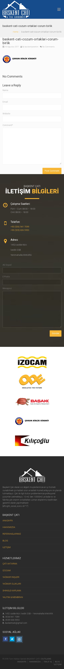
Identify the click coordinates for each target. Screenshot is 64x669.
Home (15, 31)
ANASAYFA (8, 520)
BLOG (5, 541)
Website (6, 113)
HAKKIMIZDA (9, 527)
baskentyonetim (31, 47)
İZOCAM (7, 570)
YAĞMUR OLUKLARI (12, 584)
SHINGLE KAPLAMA (12, 590)
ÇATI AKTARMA (10, 564)
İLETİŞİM (7, 547)
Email (5, 102)
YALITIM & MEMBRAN (13, 597)
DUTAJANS (46, 659)
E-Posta (6, 276)
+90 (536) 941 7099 (20, 226)
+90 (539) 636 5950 (20, 230)
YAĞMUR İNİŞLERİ (11, 577)
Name (5, 90)
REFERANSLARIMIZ (12, 534)
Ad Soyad (7, 265)
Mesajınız (7, 288)
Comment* (8, 125)
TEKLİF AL (48, 662)
